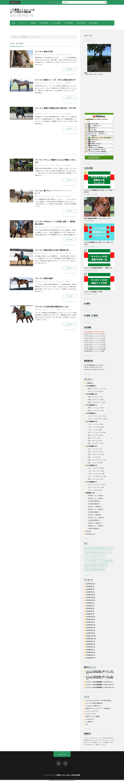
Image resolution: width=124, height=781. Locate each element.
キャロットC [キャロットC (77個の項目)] (90, 556)
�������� (109, 154)
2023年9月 (89, 605)
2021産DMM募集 (93, 504)
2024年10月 (89, 600)
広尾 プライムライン (94, 479)
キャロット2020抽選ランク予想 (93, 291)
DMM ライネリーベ (94, 397)
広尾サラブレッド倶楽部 (92, 716)
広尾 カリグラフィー (94, 443)
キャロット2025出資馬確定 (94, 682)
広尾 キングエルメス (94, 435)
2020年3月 (89, 658)
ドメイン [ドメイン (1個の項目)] (99, 561)
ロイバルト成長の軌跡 (44, 278)
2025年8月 (89, 589)
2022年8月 (89, 625)
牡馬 (69, 54)
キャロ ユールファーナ (95, 473)
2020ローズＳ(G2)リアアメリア (93, 367)
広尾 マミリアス (93, 457)
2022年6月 (89, 630)
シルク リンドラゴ (94, 430)
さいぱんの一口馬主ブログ (93, 706)
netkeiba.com (90, 719)
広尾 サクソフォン (94, 440)
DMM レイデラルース (95, 410)
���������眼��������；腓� (99, 153)
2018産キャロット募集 (94, 526)
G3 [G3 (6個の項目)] (92, 552)
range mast (107, 687)
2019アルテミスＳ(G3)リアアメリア (94, 369)
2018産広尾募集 (92, 528)
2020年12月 (89, 633)
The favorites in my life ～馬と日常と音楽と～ (99, 700)
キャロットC (23, 23)
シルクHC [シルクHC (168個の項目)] (89, 561)
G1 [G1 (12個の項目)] (110, 548)
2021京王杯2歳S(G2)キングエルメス (94, 365)
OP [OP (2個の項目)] (98, 552)
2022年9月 (89, 622)
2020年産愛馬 (93, 23)
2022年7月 (89, 627)
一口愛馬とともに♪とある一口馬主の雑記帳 (22, 11)
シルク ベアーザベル (94, 427)
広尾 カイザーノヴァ (94, 454)
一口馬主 (88, 383)
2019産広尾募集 (92, 520)
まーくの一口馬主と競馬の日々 (94, 703)
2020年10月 (89, 638)
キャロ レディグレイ (94, 487)
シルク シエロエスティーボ (96, 419)
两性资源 (110, 678)
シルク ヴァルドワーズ (95, 484)
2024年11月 (89, 597)
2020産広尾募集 (90, 220)
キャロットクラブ (91, 713)
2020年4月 (89, 655)
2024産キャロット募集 (94, 495)
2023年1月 (89, 614)
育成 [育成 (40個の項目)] (94, 569)
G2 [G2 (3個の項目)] (87, 552)
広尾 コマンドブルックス (96, 460)
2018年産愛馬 (69, 23)
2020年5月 (89, 652)
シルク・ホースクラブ (92, 711)
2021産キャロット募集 (94, 509)
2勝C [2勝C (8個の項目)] (95, 548)
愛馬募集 (33, 23)
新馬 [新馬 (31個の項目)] (87, 565)
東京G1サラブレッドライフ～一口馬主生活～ (98, 708)
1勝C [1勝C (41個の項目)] (87, 548)
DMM (13, 23)
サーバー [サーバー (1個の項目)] (100, 556)
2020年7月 (89, 647)
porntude (111, 672)
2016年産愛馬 (44, 23)
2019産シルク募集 (90, 246)
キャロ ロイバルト (50, 54)
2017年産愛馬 (56, 23)
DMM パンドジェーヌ (95, 408)
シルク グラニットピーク (96, 416)
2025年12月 (89, 584)
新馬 (59, 54)
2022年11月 (89, 616)
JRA (87, 724)
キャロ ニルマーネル (94, 391)
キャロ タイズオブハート (96, 476)
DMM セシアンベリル (95, 399)
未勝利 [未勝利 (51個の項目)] (95, 565)
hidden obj (107, 684)
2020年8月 (89, 644)
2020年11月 (89, 636)
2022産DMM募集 (93, 501)
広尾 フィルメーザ (94, 462)
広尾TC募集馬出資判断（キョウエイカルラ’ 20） (97, 218)
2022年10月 (89, 619)
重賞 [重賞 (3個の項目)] (102, 569)
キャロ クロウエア (94, 490)
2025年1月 (89, 592)
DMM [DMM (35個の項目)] (103, 548)
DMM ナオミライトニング (96, 388)
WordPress (89, 534)
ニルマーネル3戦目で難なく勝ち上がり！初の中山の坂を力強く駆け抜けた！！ (70, 2)
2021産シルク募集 (93, 506)
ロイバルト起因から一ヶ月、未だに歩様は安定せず (55, 80)
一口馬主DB (89, 721)
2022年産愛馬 (90, 394)
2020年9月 (89, 641)
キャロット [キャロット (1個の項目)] (107, 552)
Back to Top (62, 754)
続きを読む (70, 69)
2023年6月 (89, 611)
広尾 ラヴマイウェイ (94, 451)
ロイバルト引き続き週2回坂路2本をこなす (52, 307)
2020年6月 (89, 649)
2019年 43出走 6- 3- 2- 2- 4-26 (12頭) (94, 349)
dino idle (107, 682)
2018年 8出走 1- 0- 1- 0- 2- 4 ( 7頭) (94, 351)
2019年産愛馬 (81, 23)
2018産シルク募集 (93, 523)
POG (87, 531)
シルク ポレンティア (94, 471)
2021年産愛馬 (90, 405)
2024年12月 (89, 594)
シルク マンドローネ (94, 424)
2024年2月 (89, 603)
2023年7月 (89, 608)
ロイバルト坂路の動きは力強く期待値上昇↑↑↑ (53, 250)
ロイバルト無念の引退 (44, 51)
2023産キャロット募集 (94, 498)
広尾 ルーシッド (93, 438)
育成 (62, 227)
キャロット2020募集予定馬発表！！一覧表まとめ (98, 268)
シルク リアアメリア (94, 468)
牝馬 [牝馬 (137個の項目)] (104, 565)
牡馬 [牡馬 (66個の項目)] (87, 569)
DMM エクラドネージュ (95, 402)
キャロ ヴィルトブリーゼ (96, 432)
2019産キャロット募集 (91, 194)
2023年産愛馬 (90, 386)
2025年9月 (89, 586)
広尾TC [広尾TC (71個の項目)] (108, 561)
